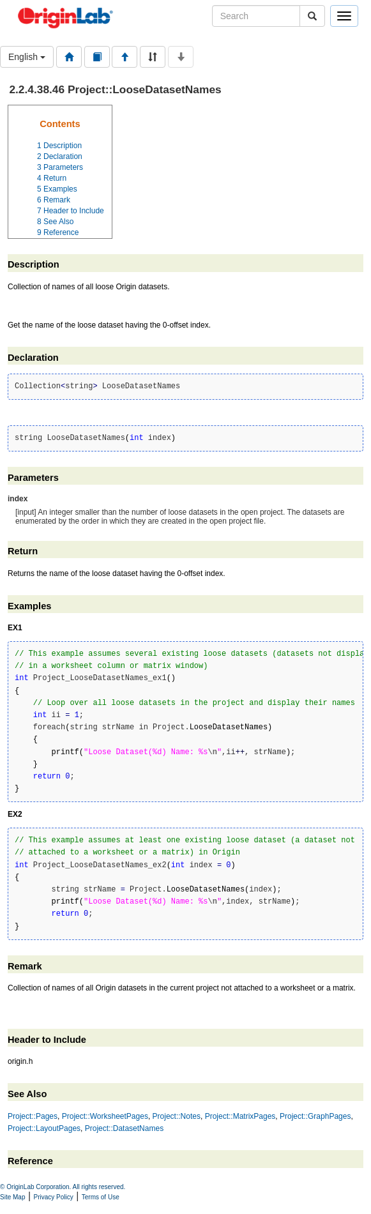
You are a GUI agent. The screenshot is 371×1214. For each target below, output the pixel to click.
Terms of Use (100, 1197)
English (26, 57)
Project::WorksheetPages (105, 1116)
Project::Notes (177, 1116)
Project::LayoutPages (44, 1128)
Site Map (12, 1197)
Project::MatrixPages (240, 1116)
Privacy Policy (53, 1197)
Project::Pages (32, 1116)
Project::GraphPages (315, 1116)
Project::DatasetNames (124, 1128)
